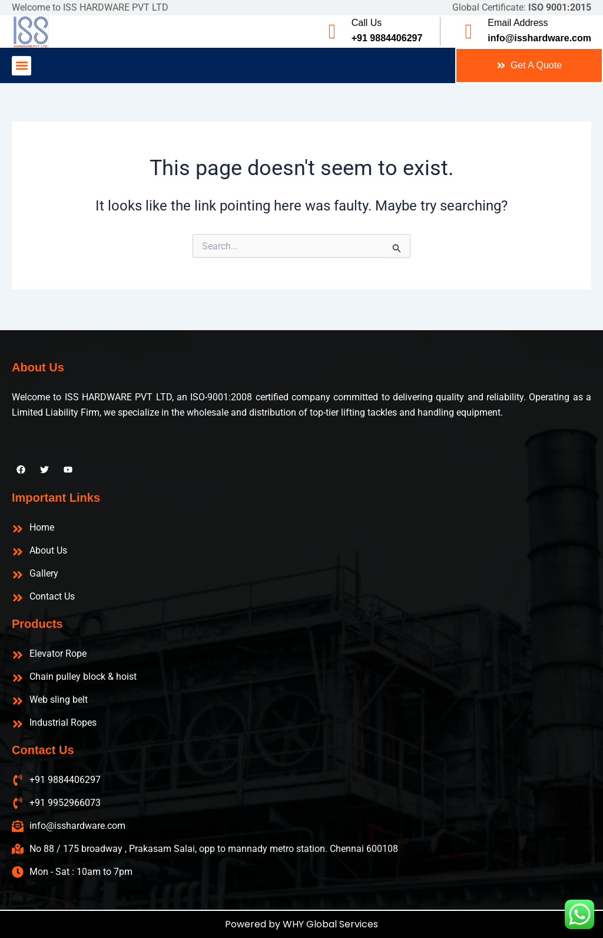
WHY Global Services (330, 924)
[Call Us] (332, 31)
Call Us (367, 23)
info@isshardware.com (539, 38)
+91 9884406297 (387, 38)
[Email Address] (468, 31)
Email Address (518, 23)
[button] (21, 65)
